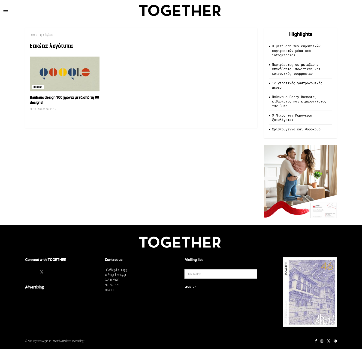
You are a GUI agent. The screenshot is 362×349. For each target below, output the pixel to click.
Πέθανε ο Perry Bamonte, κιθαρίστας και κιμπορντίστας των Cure (299, 101)
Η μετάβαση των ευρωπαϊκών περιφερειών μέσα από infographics (296, 50)
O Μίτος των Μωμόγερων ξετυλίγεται (292, 117)
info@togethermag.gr (116, 269)
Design (37, 87)
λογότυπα (49, 35)
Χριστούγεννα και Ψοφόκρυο (296, 129)
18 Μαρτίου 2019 (43, 109)
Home (32, 35)
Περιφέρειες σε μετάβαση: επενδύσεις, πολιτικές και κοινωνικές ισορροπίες (296, 69)
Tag (40, 35)
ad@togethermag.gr (115, 274)
